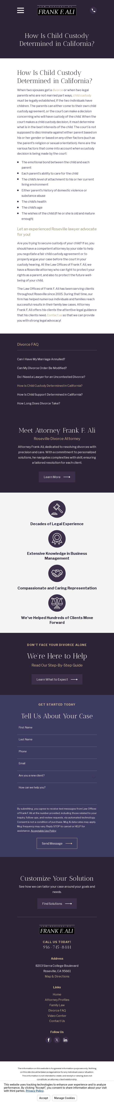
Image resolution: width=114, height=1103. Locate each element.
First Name (25, 727)
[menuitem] (57, 359)
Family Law (57, 1005)
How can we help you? (32, 787)
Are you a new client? (32, 775)
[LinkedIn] (65, 1040)
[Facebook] (48, 1040)
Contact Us (57, 1021)
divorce (57, 90)
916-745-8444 (57, 947)
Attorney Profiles (57, 1000)
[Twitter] (57, 1040)
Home (57, 994)
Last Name (25, 739)
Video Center (57, 1016)
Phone (23, 751)
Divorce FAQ (57, 1010)
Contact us (54, 315)
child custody (82, 95)
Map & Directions (57, 976)
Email (22, 763)
